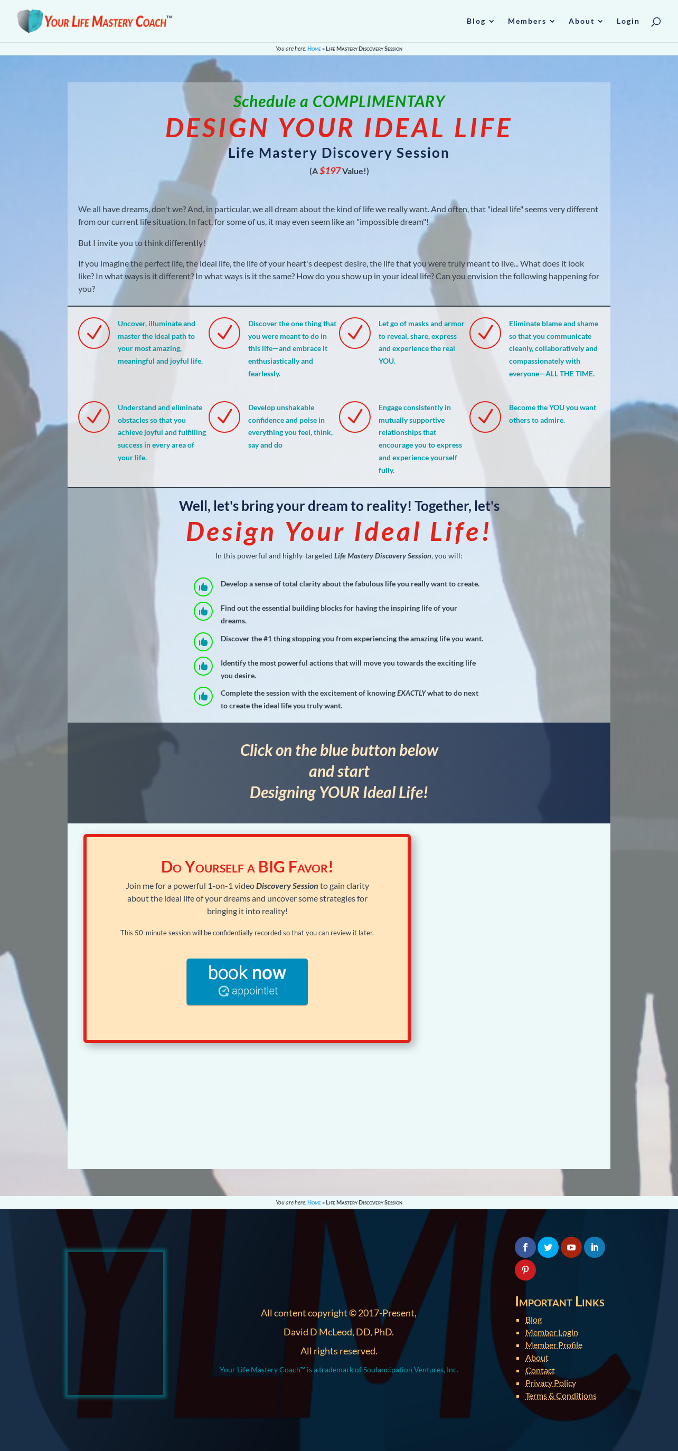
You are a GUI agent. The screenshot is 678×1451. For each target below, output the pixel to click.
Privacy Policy (550, 1383)
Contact (540, 1370)
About (537, 1357)
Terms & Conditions (561, 1395)
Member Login (551, 1332)
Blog (533, 1319)
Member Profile (553, 1345)
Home (314, 48)
